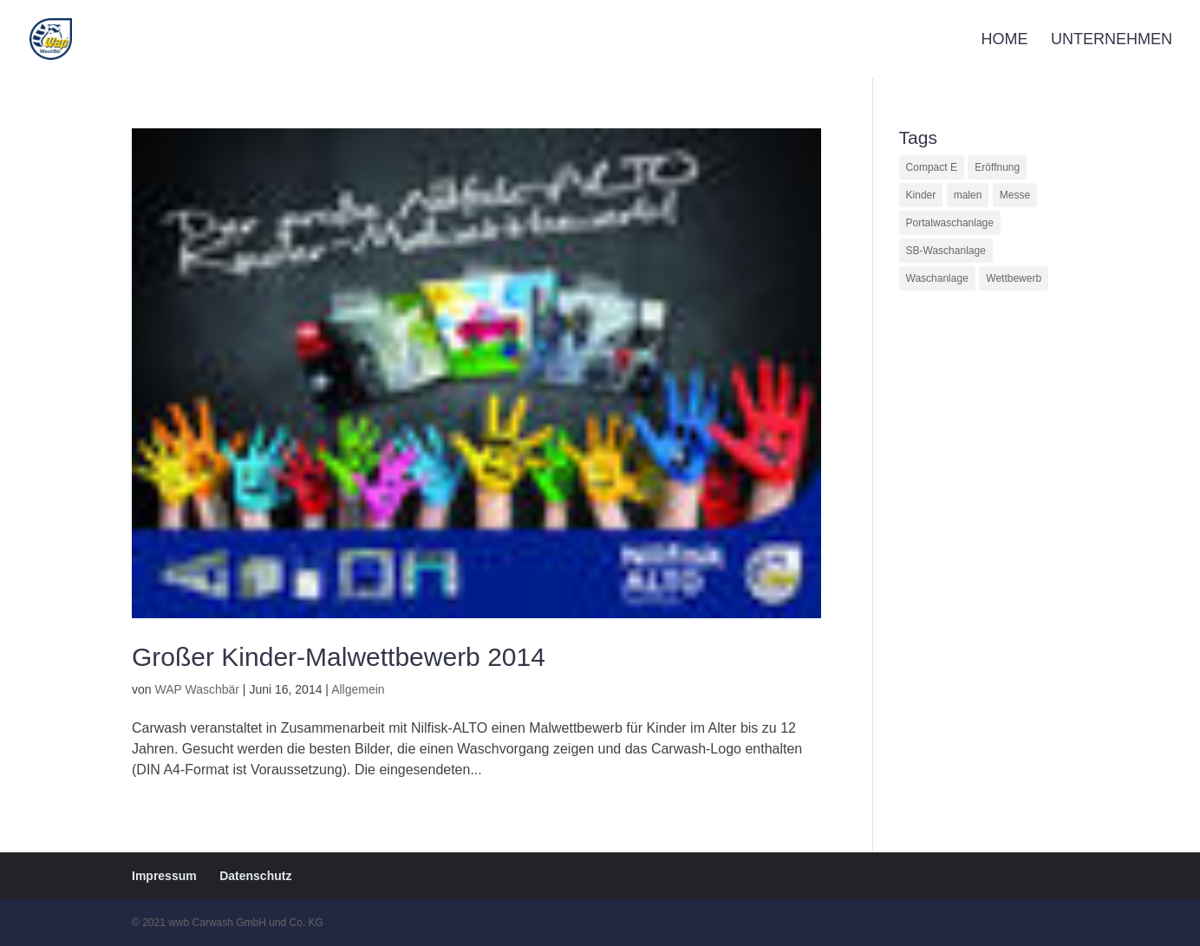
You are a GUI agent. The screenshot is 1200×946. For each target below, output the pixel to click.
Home (1005, 40)
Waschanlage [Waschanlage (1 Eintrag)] (937, 278)
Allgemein (357, 689)
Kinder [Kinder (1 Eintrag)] (921, 195)
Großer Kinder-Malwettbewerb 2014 (338, 657)
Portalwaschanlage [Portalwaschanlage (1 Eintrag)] (950, 223)
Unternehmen (1111, 40)
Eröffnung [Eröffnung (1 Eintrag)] (997, 167)
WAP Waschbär (196, 689)
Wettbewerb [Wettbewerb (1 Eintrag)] (1013, 278)
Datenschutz (255, 876)
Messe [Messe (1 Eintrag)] (1015, 195)
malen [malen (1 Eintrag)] (968, 195)
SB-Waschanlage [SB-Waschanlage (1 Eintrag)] (946, 251)
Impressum (164, 876)
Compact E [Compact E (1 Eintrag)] (931, 167)
